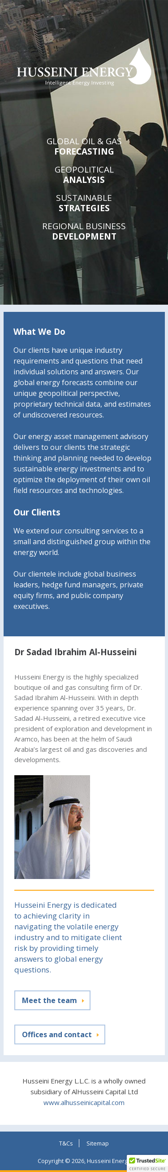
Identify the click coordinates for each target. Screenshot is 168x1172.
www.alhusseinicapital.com (84, 1102)
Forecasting (84, 146)
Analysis (84, 175)
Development (84, 231)
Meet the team (49, 1000)
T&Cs (66, 1143)
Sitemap (97, 1143)
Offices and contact (57, 1034)
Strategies (84, 203)
